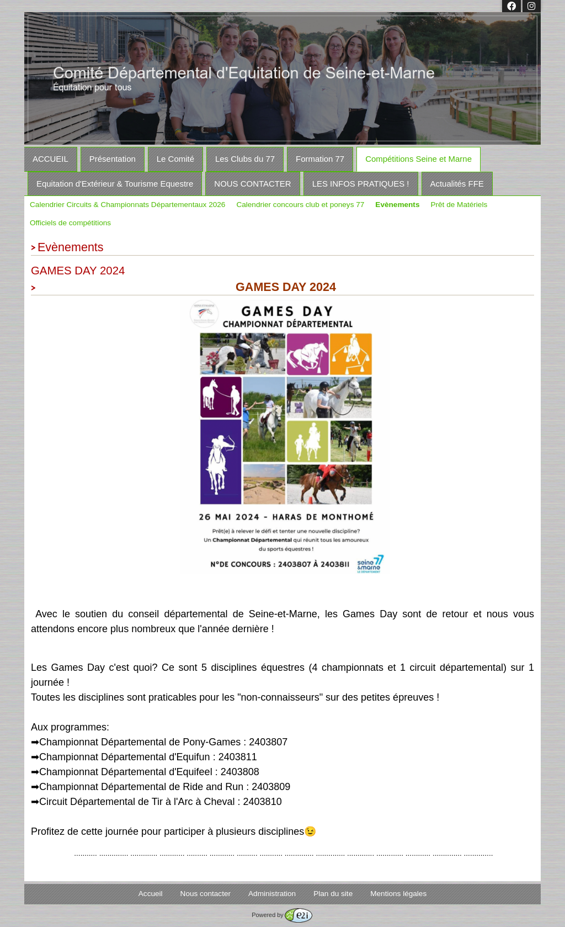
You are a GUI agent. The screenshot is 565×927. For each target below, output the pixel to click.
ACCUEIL (50, 158)
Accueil (150, 893)
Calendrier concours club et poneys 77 (300, 204)
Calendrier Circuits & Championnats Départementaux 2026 (127, 204)
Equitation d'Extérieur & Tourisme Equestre (114, 183)
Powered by (282, 915)
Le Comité (175, 158)
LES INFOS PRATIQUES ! (360, 183)
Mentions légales (398, 893)
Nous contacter (205, 893)
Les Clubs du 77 (245, 158)
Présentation (112, 158)
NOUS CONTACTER (252, 183)
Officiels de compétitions (70, 223)
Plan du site (333, 893)
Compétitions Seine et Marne (418, 158)
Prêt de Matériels (458, 204)
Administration (272, 893)
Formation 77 (320, 158)
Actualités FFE (457, 183)
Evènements (397, 204)
